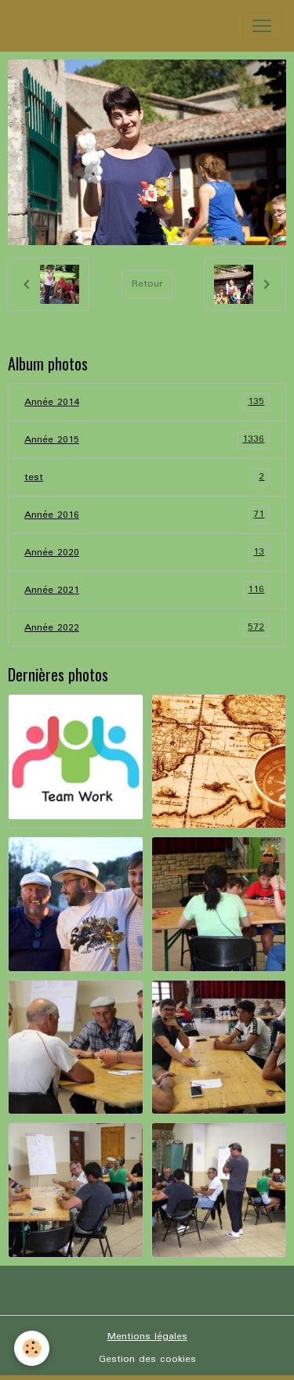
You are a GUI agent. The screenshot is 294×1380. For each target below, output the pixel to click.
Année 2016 (147, 515)
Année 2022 (147, 628)
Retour (147, 284)
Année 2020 (147, 553)
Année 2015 (147, 440)
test (147, 477)
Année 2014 (147, 402)
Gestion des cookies (147, 1359)
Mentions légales (147, 1336)
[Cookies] (31, 1348)
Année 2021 (147, 590)
